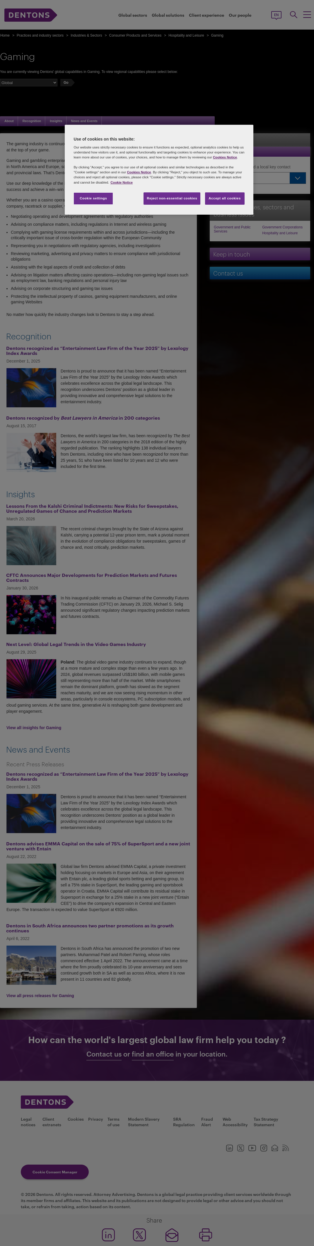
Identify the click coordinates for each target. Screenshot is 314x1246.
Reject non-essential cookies (172, 198)
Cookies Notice (225, 157)
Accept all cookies (225, 198)
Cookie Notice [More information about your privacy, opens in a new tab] (121, 182)
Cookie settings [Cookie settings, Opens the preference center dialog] (93, 198)
